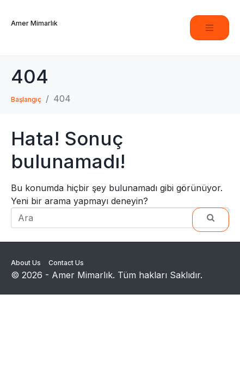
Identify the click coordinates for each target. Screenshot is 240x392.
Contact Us (66, 263)
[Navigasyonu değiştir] (209, 27)
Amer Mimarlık (34, 23)
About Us (26, 263)
